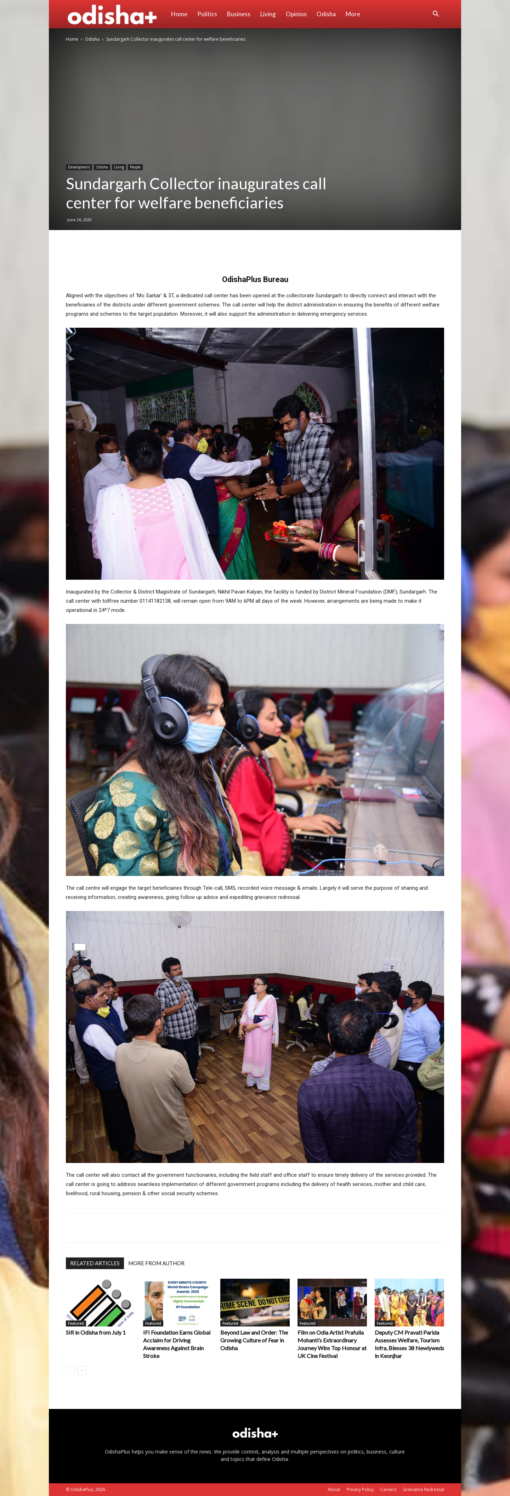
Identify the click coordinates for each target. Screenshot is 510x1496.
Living (268, 14)
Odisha (326, 14)
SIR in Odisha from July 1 (96, 1332)
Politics (207, 14)
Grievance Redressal (423, 1489)
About (334, 1489)
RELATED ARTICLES (95, 1263)
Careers (388, 1489)
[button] (435, 14)
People (135, 167)
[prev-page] (70, 1370)
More (353, 14)
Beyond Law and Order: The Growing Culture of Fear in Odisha (254, 1340)
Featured (76, 1323)
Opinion (296, 14)
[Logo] (116, 14)
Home (179, 14)
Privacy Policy (360, 1489)
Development (79, 167)
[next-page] (81, 1370)
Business (238, 14)
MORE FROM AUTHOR (156, 1263)
